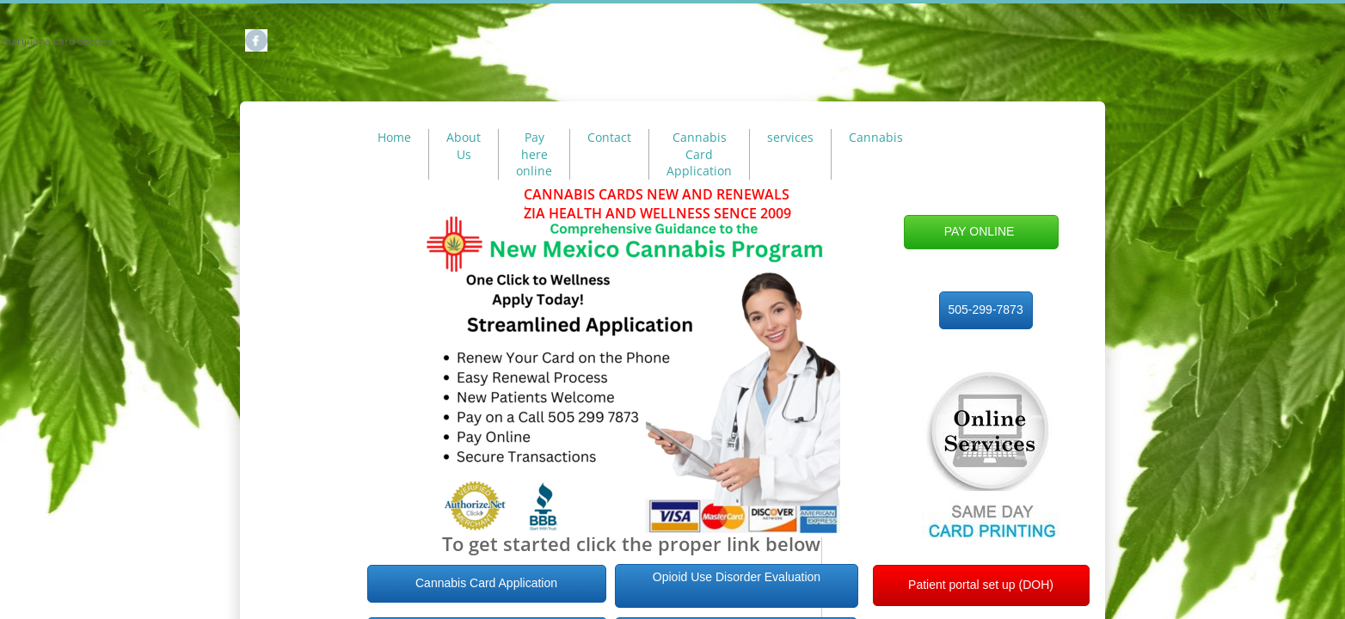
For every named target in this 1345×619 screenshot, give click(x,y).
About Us (463, 145)
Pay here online (534, 154)
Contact (609, 137)
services (790, 137)
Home (394, 137)
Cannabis (876, 137)
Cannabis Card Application (699, 154)
